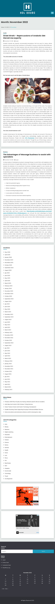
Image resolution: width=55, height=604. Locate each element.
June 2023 (7, 322)
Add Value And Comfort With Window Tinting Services (19, 404)
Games (6, 445)
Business (5, 151)
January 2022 (8, 363)
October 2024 (8, 296)
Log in (4, 560)
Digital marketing (9, 432)
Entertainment (8, 437)
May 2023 (7, 324)
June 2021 (7, 379)
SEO (6, 465)
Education (7, 434)
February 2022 (8, 361)
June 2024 (7, 306)
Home (6, 452)
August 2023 (8, 319)
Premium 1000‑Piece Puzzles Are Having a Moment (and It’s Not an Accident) (25, 401)
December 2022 (9, 335)
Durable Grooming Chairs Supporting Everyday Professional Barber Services (24, 409)
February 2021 (8, 389)
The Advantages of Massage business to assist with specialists (25, 155)
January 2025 (8, 288)
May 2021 (7, 381)
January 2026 (8, 257)
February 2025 (8, 285)
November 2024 (9, 293)
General (7, 447)
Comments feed (6, 565)
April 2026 (7, 254)
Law (6, 455)
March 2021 (8, 386)
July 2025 (7, 272)
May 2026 (7, 252)
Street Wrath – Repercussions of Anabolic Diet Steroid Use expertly (25, 36)
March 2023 (8, 329)
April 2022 (7, 355)
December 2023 (9, 314)
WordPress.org (6, 567)
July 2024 (7, 304)
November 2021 (9, 368)
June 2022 (7, 350)
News (6, 457)
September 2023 (9, 317)
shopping (7, 468)
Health (5, 33)
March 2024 (8, 311)
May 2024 (7, 309)
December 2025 (9, 259)
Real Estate (8, 463)
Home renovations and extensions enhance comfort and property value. (23, 412)
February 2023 (8, 332)
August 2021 (8, 374)
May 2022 (7, 353)
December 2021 (9, 366)
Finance (7, 442)
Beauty (6, 426)
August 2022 (8, 345)
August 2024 (8, 301)
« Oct (3, 588)
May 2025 (7, 278)
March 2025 (8, 283)
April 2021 (7, 384)
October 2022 (8, 340)
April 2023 (7, 327)
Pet (6, 460)
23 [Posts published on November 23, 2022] (20, 583)
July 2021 (7, 376)
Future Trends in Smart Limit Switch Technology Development (20, 406)
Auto (6, 424)
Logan (17, 41)
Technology (8, 473)
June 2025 (7, 275)
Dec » (6, 588)
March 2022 (8, 358)
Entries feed (5, 562)
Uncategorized (8, 478)
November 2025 (9, 262)
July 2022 (7, 348)
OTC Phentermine (29, 138)
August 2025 (8, 270)
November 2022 (9, 337)
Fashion (7, 439)
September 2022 (9, 342)
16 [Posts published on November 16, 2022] (20, 581)
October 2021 (8, 371)
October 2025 (8, 265)
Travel (6, 476)
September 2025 (9, 267)
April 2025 (7, 280)
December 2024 (9, 291)
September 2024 (9, 298)
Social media (8, 470)
